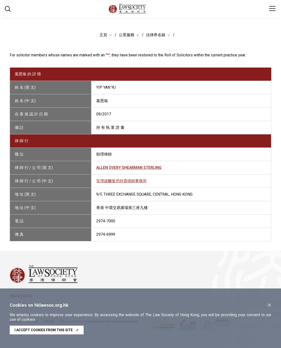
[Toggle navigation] (272, 8)
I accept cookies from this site (47, 330)
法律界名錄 (155, 35)
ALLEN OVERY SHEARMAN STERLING (128, 168)
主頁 (103, 35)
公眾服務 (126, 35)
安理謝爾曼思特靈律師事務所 (121, 181)
